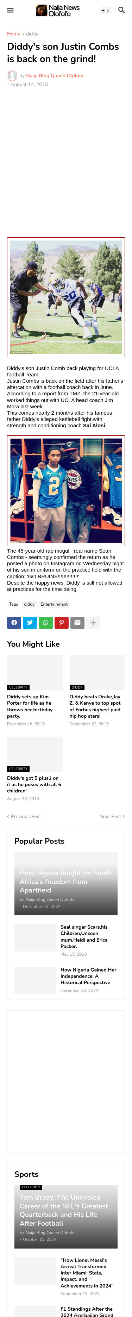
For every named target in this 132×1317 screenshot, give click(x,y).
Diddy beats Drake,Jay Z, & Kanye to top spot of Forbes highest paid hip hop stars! (95, 706)
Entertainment (54, 604)
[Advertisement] (66, 163)
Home (13, 34)
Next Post (110, 816)
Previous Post (26, 816)
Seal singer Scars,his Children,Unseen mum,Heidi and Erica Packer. (84, 937)
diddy (32, 34)
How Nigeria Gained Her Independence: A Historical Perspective (88, 976)
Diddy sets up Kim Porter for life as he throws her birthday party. (30, 706)
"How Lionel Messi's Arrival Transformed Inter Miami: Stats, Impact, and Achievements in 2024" (87, 1273)
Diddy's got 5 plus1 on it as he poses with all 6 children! (34, 784)
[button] (9, 11)
